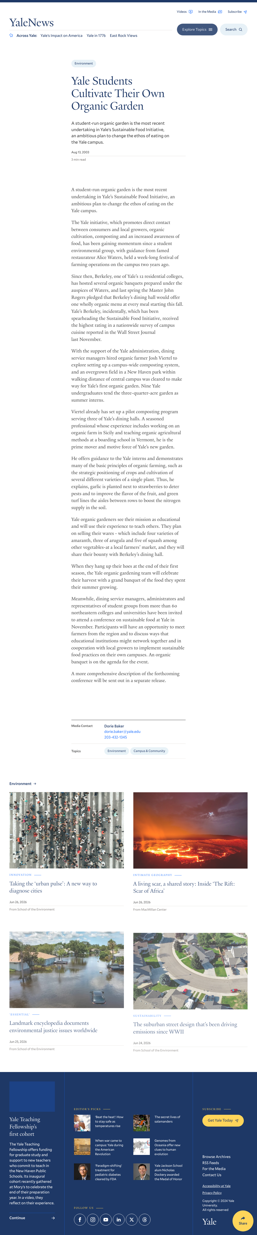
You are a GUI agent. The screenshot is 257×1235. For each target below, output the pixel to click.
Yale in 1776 (96, 35)
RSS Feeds (210, 1162)
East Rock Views (123, 35)
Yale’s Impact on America (61, 35)
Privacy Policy (212, 1193)
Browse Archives (216, 1156)
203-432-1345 (115, 741)
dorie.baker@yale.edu (122, 735)
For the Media (213, 1168)
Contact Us (211, 1174)
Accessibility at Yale (216, 1186)
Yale (209, 1223)
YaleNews (31, 23)
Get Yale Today (223, 1120)
